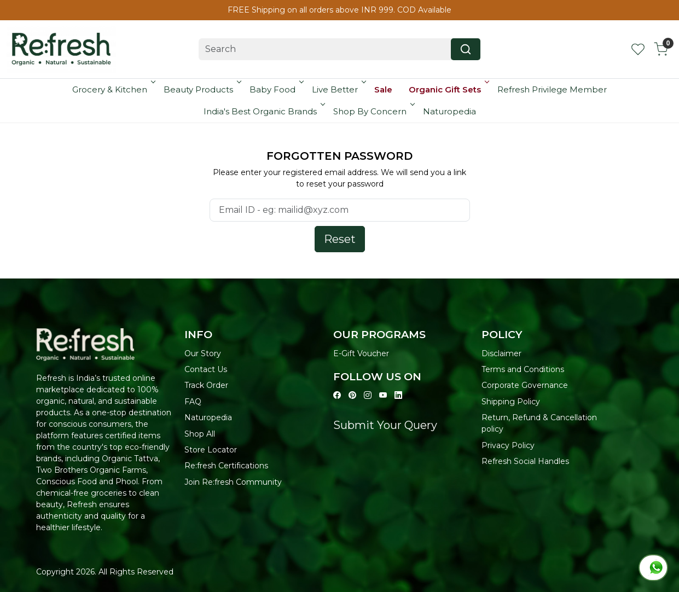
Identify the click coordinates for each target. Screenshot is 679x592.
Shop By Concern (373, 111)
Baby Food (275, 89)
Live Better (338, 89)
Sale (383, 89)
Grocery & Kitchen (113, 89)
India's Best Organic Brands (263, 111)
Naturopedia (449, 111)
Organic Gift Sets (448, 89)
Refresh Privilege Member (552, 89)
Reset (340, 239)
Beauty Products (202, 89)
